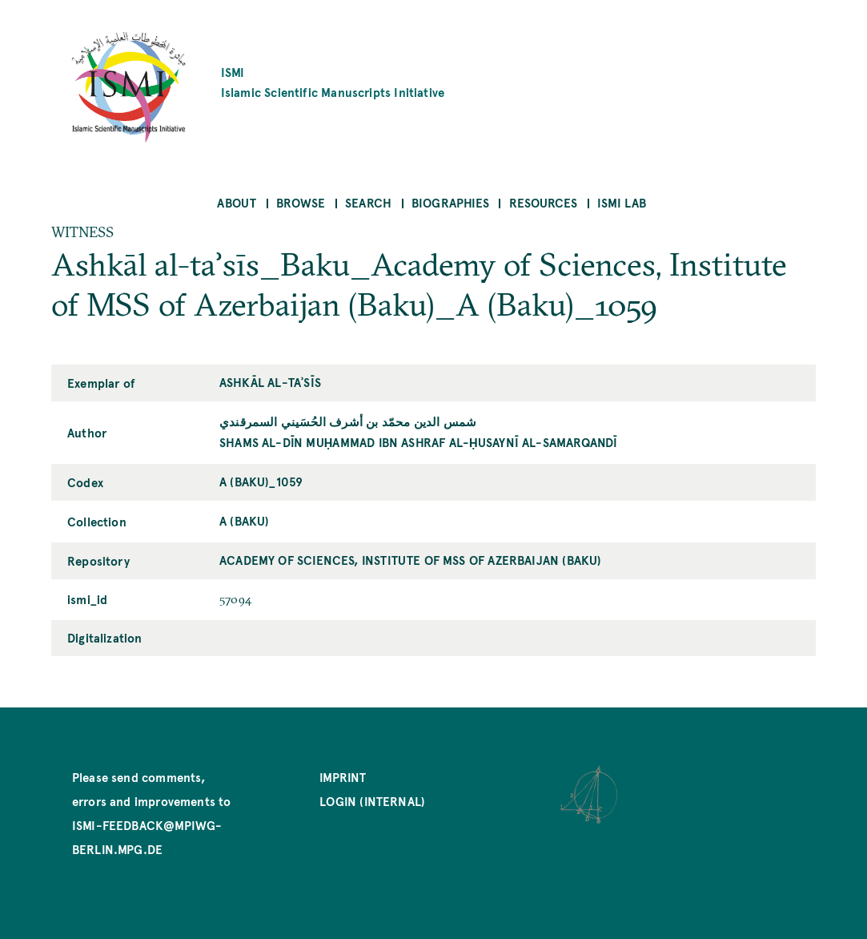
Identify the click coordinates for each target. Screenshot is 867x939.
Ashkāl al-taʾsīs (270, 381)
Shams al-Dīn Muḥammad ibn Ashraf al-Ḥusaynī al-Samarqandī (418, 441)
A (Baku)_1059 (261, 481)
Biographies (450, 202)
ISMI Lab (621, 202)
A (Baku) (244, 520)
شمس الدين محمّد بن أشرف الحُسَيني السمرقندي (347, 421)
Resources (543, 202)
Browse (300, 202)
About (236, 202)
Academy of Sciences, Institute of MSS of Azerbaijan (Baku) (410, 559)
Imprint (342, 776)
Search (368, 202)
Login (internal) (372, 800)
